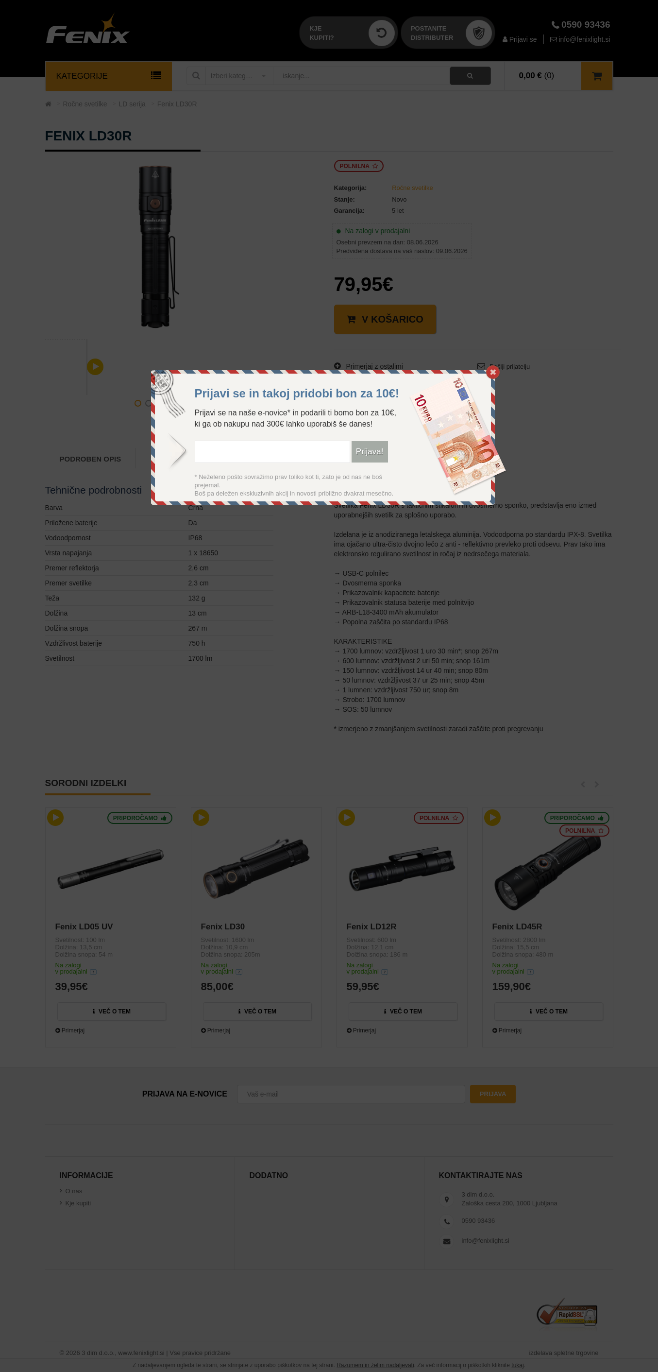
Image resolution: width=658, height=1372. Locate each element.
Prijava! (370, 451)
